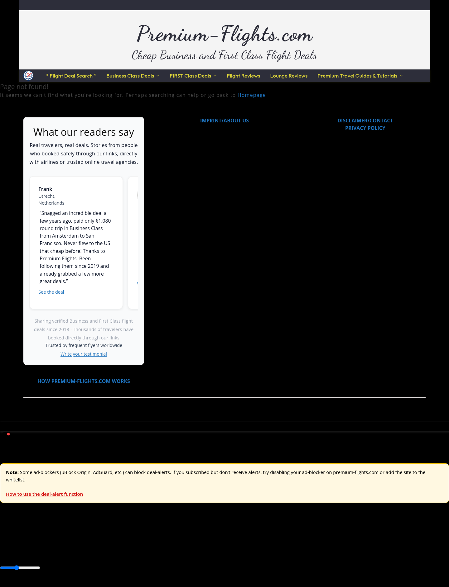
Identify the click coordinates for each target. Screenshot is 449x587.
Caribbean (115, 552)
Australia (87, 537)
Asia (19, 552)
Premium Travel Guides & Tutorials (357, 75)
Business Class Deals (130, 75)
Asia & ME (64, 537)
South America (230, 552)
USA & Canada (34, 537)
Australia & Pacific (46, 552)
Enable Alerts (49, 583)
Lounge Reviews (288, 75)
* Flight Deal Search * (71, 75)
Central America (146, 552)
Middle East (198, 552)
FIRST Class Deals (190, 75)
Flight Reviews (243, 75)
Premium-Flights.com (225, 33)
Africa (6, 552)
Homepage (252, 95)
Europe (8, 537)
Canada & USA (85, 552)
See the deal (51, 292)
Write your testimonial (83, 354)
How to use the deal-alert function (44, 494)
